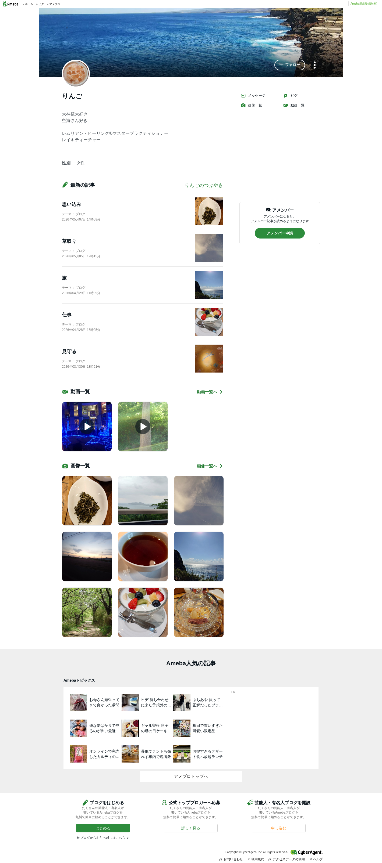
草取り (69, 241)
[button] (289, 65)
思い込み (71, 204)
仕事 (67, 314)
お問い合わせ (231, 859)
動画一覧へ (210, 391)
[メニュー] (314, 65)
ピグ (290, 95)
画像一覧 (251, 105)
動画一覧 (294, 105)
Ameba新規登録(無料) (364, 3)
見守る (69, 351)
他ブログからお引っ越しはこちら (101, 838)
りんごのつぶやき (204, 185)
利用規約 (255, 859)
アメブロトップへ (191, 776)
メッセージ (253, 95)
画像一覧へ (210, 465)
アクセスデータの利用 (286, 859)
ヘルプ (316, 859)
